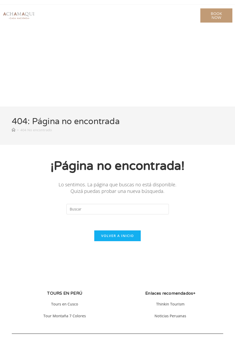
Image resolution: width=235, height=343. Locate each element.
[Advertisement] (117, 67)
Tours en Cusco (64, 304)
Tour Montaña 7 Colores (64, 315)
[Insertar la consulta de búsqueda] (117, 209)
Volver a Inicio (117, 235)
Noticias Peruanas (170, 315)
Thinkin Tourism (170, 304)
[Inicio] (13, 130)
